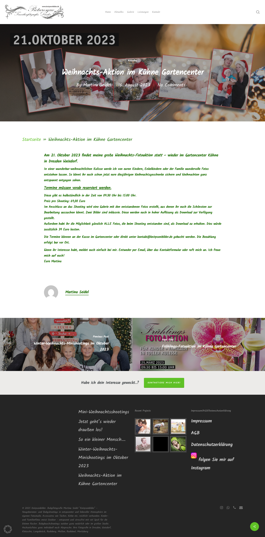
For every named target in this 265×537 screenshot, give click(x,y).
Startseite (31, 139)
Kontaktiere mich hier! (164, 382)
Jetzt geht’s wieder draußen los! (97, 426)
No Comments (171, 85)
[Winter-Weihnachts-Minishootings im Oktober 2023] (66, 344)
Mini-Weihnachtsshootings (103, 412)
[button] (8, 529)
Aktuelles (132, 61)
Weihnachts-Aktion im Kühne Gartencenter (100, 480)
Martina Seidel (97, 85)
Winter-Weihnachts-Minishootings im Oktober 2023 (103, 458)
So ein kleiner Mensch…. (101, 439)
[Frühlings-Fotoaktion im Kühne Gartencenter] (199, 344)
